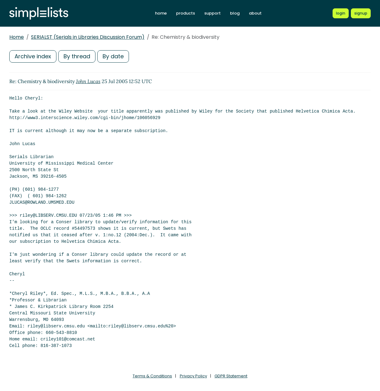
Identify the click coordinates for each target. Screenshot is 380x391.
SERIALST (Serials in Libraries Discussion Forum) (87, 37)
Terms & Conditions (152, 376)
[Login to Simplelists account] (341, 13)
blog (235, 13)
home (161, 13)
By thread (77, 56)
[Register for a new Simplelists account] (361, 13)
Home (16, 37)
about (255, 13)
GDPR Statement (230, 376)
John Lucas (88, 81)
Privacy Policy (193, 376)
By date (113, 56)
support (212, 13)
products (185, 13)
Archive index (33, 56)
